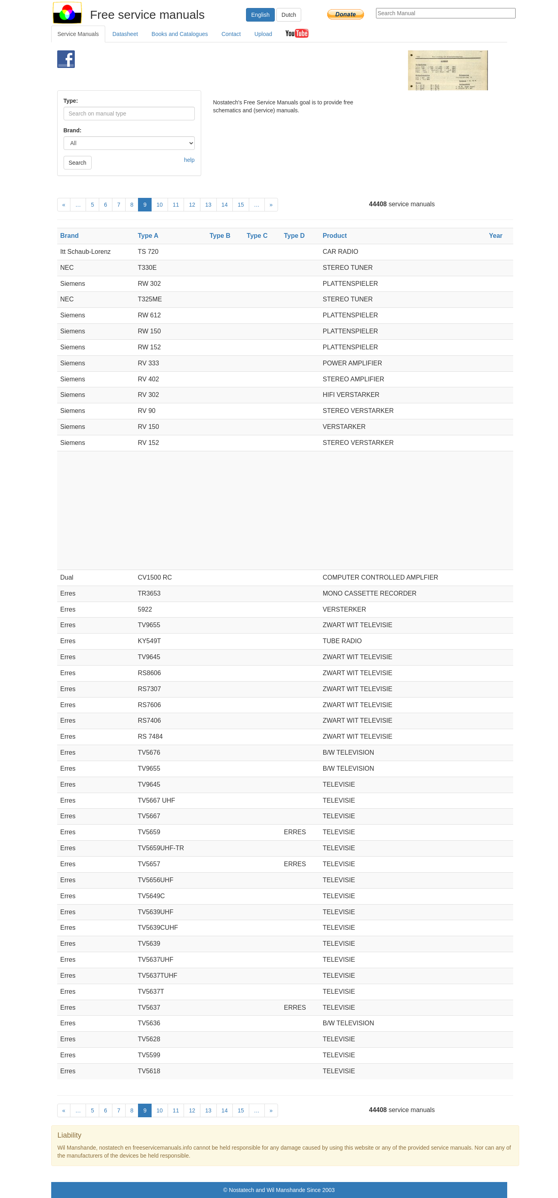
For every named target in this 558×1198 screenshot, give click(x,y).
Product (335, 235)
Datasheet (125, 34)
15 (241, 204)
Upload (263, 34)
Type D (294, 235)
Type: (71, 101)
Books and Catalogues (180, 34)
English (260, 15)
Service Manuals (78, 34)
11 (176, 204)
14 (225, 204)
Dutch (289, 15)
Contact (231, 34)
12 (192, 204)
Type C (257, 235)
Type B (220, 235)
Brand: (73, 130)
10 (159, 204)
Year (495, 235)
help (189, 160)
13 (208, 204)
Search (77, 162)
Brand (69, 235)
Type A (148, 235)
